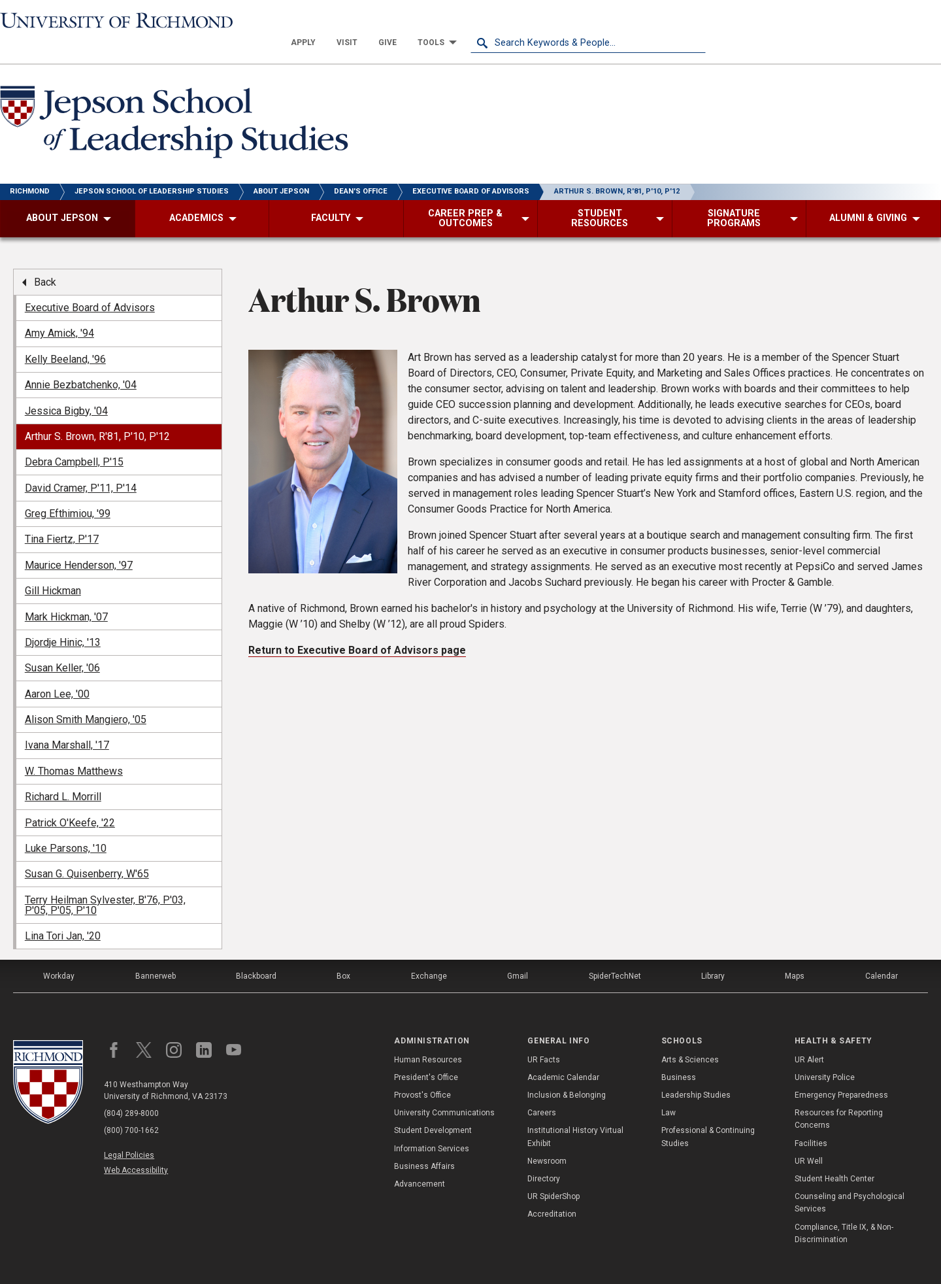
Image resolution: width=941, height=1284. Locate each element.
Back (45, 260)
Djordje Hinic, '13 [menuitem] (63, 621)
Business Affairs (424, 1144)
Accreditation (551, 1192)
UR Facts (543, 1037)
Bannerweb (155, 954)
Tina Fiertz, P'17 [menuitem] (62, 517)
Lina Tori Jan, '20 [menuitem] (63, 914)
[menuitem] (538, 21)
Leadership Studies (696, 1073)
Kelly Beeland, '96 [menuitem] (65, 337)
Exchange (429, 954)
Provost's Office (422, 1073)
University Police (825, 1055)
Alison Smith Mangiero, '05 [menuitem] (85, 698)
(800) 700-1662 (131, 1108)
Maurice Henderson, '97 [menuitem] (79, 543)
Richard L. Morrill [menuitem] (63, 775)
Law (668, 1091)
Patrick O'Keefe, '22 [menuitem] (70, 800)
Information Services (431, 1126)
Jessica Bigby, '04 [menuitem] (66, 388)
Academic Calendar (563, 1055)
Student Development (433, 1108)
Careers (541, 1091)
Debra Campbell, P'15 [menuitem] (74, 440)
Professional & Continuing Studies (708, 1115)
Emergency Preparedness (841, 1073)
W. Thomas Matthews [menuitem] (74, 749)
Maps (794, 954)
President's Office (426, 1055)
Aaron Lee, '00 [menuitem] (57, 672)
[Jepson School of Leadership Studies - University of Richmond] (177, 102)
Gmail (517, 954)
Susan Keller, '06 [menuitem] (62, 646)
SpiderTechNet (615, 954)
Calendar (881, 954)
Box (343, 954)
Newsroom (547, 1138)
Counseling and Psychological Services (849, 1181)
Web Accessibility (136, 1148)
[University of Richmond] (117, 20)
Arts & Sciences (690, 1037)
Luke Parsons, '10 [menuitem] (66, 826)
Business (678, 1055)
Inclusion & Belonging (566, 1073)
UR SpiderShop (553, 1174)
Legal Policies (129, 1133)
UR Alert (809, 1037)
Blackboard (256, 954)
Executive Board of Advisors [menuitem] (90, 286)
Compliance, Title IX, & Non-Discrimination (844, 1211)
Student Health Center (834, 1157)
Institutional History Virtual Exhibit (575, 1115)
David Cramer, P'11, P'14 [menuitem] (81, 466)
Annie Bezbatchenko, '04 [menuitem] (81, 363)
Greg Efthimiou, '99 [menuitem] (67, 492)
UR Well (809, 1138)
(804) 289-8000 (131, 1091)
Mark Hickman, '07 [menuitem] (66, 594)
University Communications (444, 1091)
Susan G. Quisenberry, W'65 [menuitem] (87, 852)
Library (713, 954)
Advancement (419, 1162)
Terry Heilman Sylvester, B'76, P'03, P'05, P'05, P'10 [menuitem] (105, 882)
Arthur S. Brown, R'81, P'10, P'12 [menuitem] (97, 415)
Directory (543, 1157)
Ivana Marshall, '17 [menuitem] (67, 723)
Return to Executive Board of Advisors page (357, 628)
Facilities (811, 1121)
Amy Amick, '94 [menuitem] (59, 311)
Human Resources (428, 1037)
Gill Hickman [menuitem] (53, 569)
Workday (58, 954)
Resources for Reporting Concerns (839, 1097)
